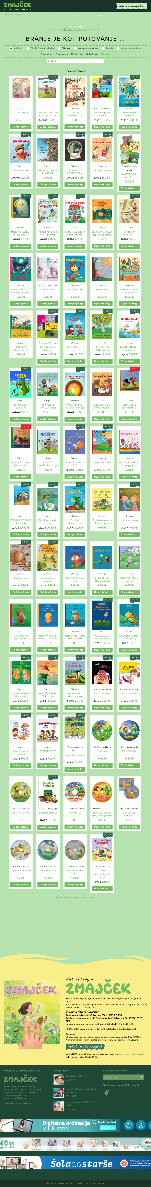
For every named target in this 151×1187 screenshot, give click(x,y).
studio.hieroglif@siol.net (15, 1098)
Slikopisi (109, 48)
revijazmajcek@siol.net (129, 1054)
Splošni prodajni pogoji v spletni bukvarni (75, 897)
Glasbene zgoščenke (88, 48)
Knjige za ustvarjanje (131, 48)
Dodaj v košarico (21, 127)
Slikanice (66, 48)
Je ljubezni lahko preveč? (78, 1076)
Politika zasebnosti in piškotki (17, 1103)
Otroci (54, 16)
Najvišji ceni (92, 54)
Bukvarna (77, 27)
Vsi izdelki (18, 48)
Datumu (106, 54)
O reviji (99, 16)
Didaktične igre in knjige (42, 48)
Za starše (76, 16)
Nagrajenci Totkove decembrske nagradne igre (81, 1090)
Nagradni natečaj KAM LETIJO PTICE (80, 1103)
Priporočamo (62, 54)
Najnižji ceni (77, 54)
